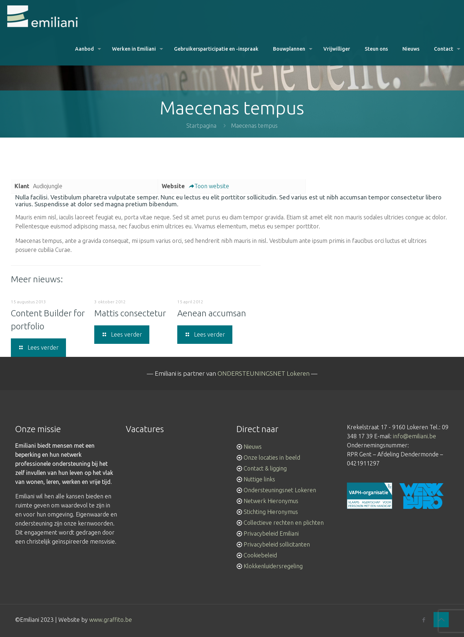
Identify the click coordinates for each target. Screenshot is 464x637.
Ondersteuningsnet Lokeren (280, 490)
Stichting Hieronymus (271, 512)
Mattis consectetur (130, 313)
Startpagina (201, 125)
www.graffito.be (110, 619)
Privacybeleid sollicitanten (277, 544)
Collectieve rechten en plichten (284, 522)
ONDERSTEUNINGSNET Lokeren (264, 373)
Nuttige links (259, 479)
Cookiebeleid (260, 555)
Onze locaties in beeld (272, 457)
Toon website (208, 186)
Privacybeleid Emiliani (271, 533)
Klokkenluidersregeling (273, 566)
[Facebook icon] (423, 620)
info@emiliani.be (414, 436)
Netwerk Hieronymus (271, 501)
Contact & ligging (265, 468)
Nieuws (253, 446)
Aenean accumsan (211, 313)
